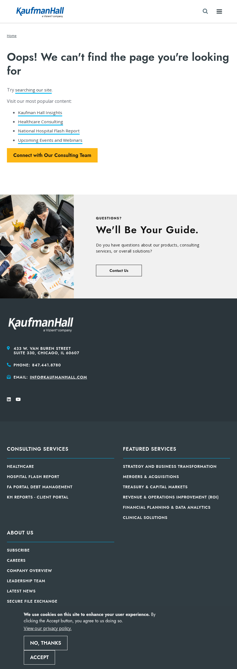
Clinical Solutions (145, 517)
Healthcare (20, 466)
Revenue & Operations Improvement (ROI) (171, 497)
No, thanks (45, 643)
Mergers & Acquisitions (151, 476)
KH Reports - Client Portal (38, 497)
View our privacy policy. (48, 628)
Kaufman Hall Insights (41, 112)
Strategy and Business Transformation (170, 466)
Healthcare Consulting (41, 122)
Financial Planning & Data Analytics (167, 507)
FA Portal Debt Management (39, 487)
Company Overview (29, 570)
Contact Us (119, 270)
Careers (16, 560)
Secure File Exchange (32, 601)
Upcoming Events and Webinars (51, 140)
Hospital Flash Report (33, 476)
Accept (39, 657)
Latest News (21, 591)
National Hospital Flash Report (50, 131)
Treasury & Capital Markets (155, 487)
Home (12, 35)
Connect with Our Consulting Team (52, 155)
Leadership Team (26, 581)
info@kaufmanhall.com (58, 377)
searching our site (34, 90)
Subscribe (18, 550)
